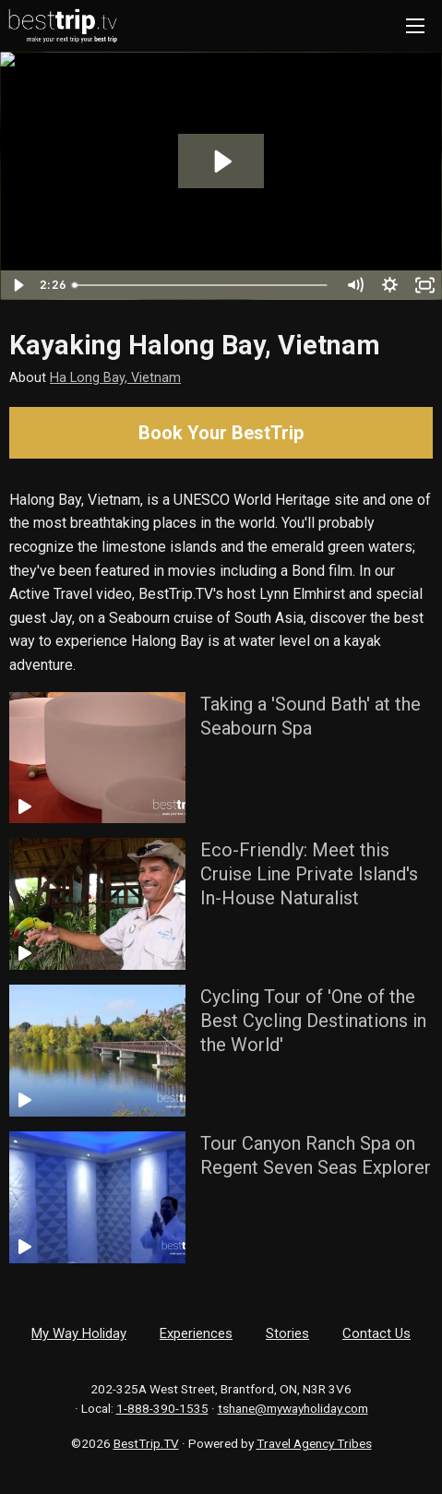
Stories (287, 1333)
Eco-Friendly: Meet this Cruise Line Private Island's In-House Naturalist (309, 874)
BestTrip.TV (146, 1443)
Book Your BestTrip (221, 433)
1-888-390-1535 (162, 1408)
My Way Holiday (78, 1333)
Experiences (196, 1333)
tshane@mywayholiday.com (293, 1408)
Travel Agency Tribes (314, 1443)
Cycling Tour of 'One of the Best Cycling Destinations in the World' (313, 1021)
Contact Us (376, 1333)
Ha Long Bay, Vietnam (115, 378)
